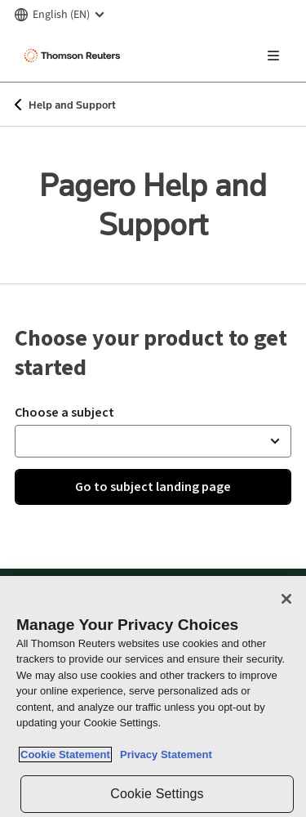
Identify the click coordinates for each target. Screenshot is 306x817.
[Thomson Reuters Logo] (74, 55)
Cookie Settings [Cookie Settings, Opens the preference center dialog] (156, 794)
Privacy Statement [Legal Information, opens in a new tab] (163, 754)
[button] (153, 441)
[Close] (286, 599)
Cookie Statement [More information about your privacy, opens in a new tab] (65, 754)
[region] (153, 696)
